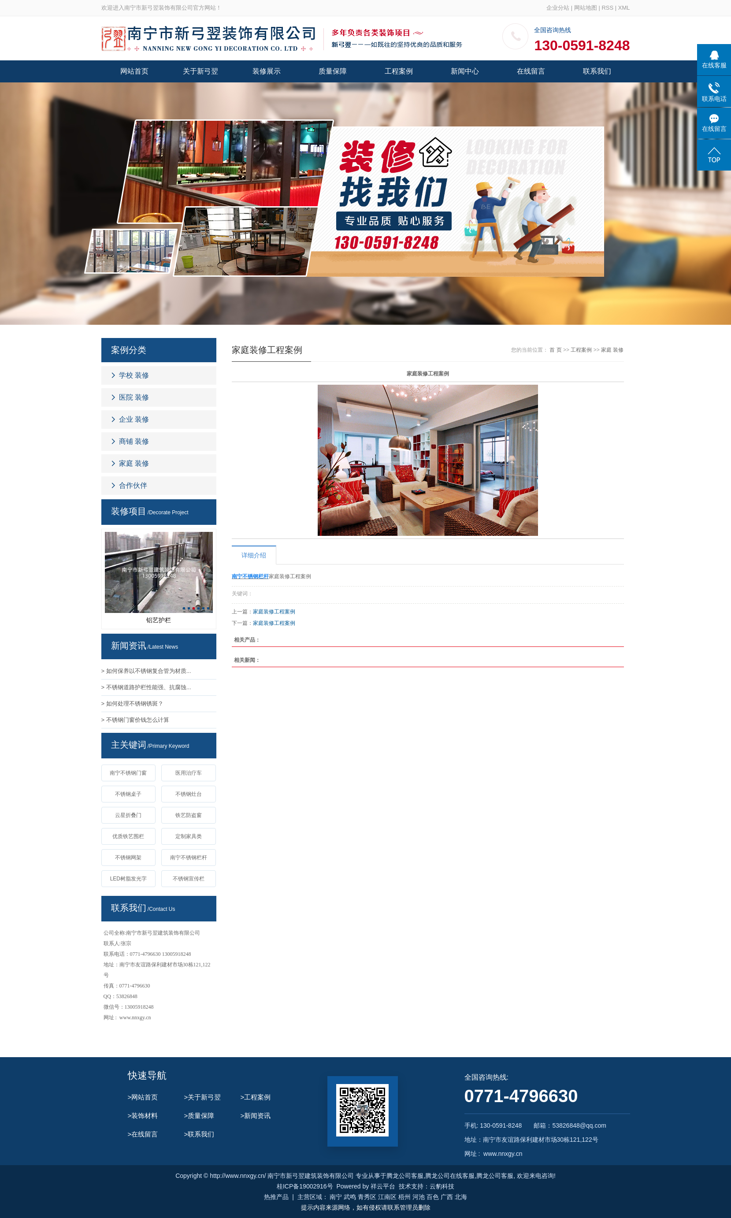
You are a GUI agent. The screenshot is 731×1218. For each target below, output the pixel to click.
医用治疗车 (188, 773)
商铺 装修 (134, 441)
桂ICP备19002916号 (305, 1186)
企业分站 (557, 7)
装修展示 (266, 71)
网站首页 (134, 71)
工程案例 (399, 71)
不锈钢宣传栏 (188, 879)
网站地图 (585, 7)
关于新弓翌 (200, 71)
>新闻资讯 (256, 1115)
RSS (607, 7)
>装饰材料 (143, 1115)
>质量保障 (199, 1115)
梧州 (404, 1196)
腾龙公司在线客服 (450, 1175)
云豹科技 (442, 1186)
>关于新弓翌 (202, 1097)
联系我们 (597, 71)
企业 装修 (134, 419)
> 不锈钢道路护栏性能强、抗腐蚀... (146, 687)
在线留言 (531, 71)
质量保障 (333, 71)
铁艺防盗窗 (188, 815)
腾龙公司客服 (404, 1175)
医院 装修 (134, 397)
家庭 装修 (134, 463)
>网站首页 (143, 1097)
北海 (461, 1196)
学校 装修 (134, 375)
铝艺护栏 (158, 620)
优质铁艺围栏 (128, 836)
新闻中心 (465, 71)
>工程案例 (256, 1097)
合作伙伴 (133, 485)
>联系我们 (199, 1134)
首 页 (555, 350)
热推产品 (276, 1196)
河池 (418, 1196)
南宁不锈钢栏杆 (188, 857)
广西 (447, 1196)
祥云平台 (383, 1186)
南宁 (336, 1196)
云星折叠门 (128, 815)
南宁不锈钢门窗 (128, 773)
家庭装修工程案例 (274, 612)
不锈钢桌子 (128, 794)
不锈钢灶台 (188, 794)
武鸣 (350, 1196)
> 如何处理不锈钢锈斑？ (132, 703)
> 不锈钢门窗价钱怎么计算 (135, 720)
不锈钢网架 (128, 857)
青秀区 (367, 1196)
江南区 (387, 1196)
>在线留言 (143, 1134)
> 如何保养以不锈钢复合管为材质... (146, 671)
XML (624, 7)
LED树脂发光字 (128, 879)
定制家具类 (188, 836)
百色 (433, 1196)
